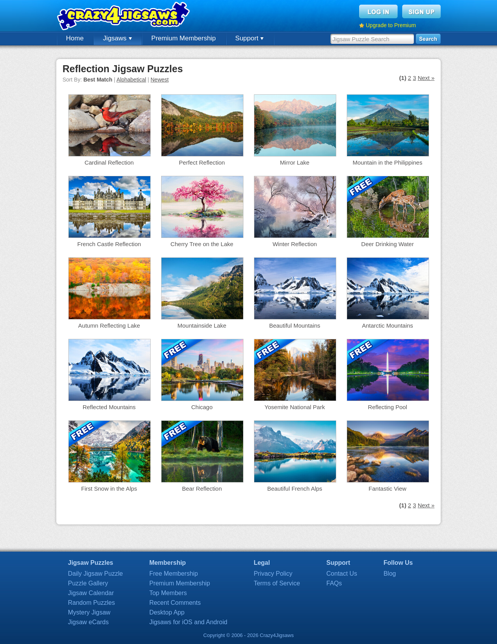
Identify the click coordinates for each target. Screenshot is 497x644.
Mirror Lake (294, 162)
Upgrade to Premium (391, 25)
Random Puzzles (91, 602)
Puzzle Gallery (88, 583)
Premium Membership (183, 38)
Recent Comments (175, 602)
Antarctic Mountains (387, 325)
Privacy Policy (273, 573)
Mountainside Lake (201, 325)
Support (249, 38)
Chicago (201, 407)
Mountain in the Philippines (387, 162)
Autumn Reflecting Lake (109, 325)
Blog (390, 573)
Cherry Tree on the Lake (201, 244)
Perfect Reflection (202, 162)
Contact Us (342, 573)
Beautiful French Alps (294, 488)
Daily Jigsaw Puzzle (95, 573)
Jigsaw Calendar (91, 593)
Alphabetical (131, 79)
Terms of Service (277, 583)
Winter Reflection (295, 244)
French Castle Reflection (109, 244)
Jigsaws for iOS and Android (188, 622)
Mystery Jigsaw (89, 612)
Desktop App (166, 612)
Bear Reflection (202, 488)
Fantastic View (387, 488)
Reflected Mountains (109, 407)
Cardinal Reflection (109, 162)
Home (74, 38)
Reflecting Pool (387, 407)
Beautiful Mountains (294, 325)
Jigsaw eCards (88, 622)
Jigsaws (117, 38)
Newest (160, 79)
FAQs (334, 583)
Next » (426, 78)
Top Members (168, 593)
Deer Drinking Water (387, 244)
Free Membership (173, 573)
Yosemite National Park (294, 407)
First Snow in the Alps (109, 488)
